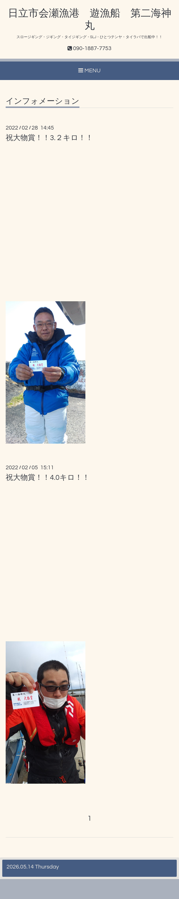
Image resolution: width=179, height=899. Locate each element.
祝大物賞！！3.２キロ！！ (49, 138)
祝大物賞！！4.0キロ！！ (48, 477)
